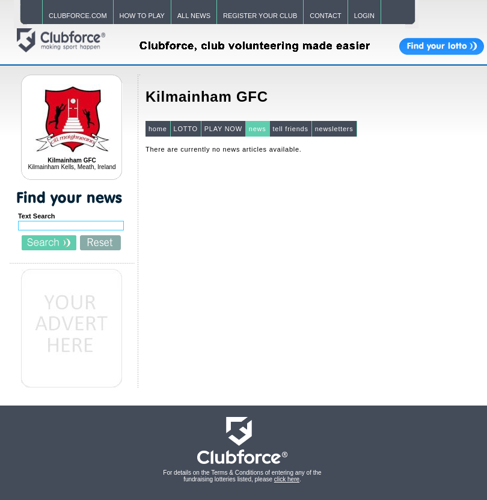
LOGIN (364, 15)
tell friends (290, 128)
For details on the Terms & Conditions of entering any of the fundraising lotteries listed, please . (242, 476)
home (158, 128)
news (257, 128)
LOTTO (186, 128)
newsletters (334, 128)
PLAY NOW (223, 128)
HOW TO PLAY (142, 15)
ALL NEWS (193, 15)
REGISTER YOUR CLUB (260, 15)
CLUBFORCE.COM (78, 15)
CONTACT (325, 15)
